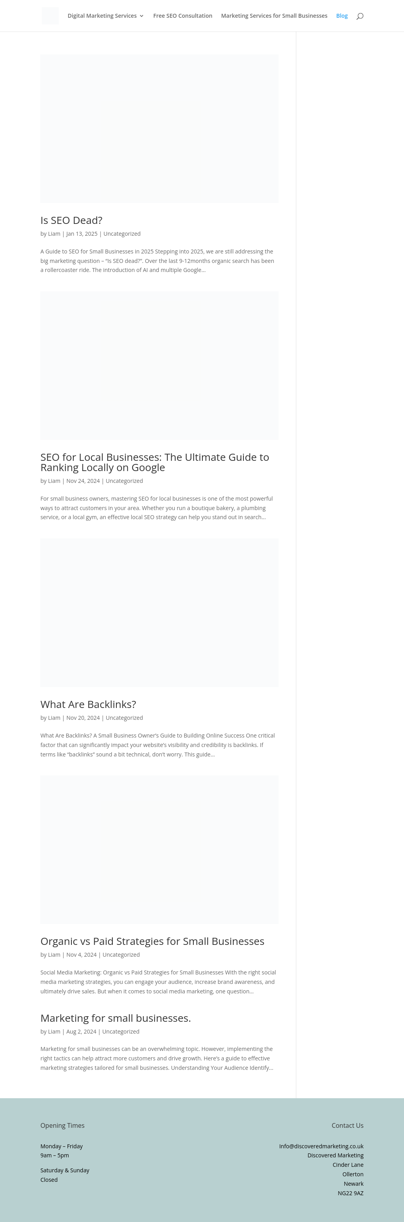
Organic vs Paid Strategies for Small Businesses (152, 941)
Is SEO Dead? (71, 220)
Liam (54, 233)
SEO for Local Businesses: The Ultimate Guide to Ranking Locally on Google (154, 462)
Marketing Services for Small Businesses (274, 16)
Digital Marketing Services (102, 16)
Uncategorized (121, 233)
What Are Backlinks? (88, 704)
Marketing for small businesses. (115, 1018)
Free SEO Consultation (182, 16)
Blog (342, 16)
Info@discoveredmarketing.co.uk (321, 1146)
